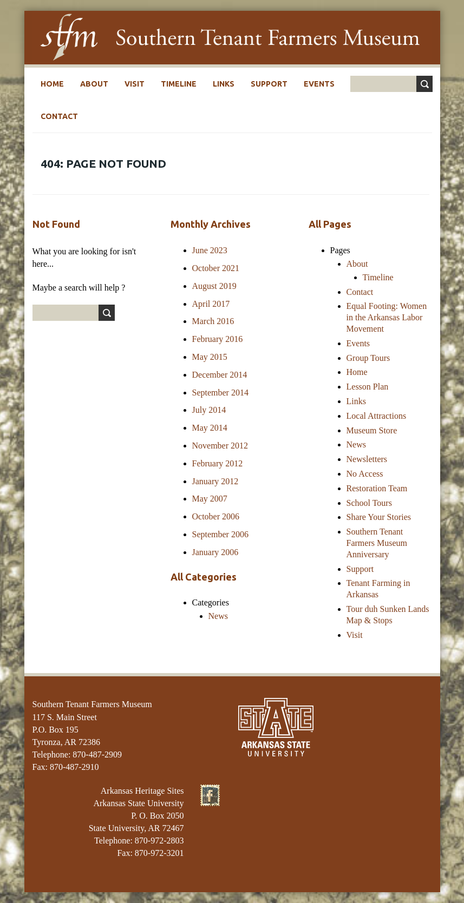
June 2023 (209, 250)
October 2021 (216, 268)
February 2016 (217, 339)
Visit (135, 84)
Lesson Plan (368, 386)
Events (319, 84)
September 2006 (220, 534)
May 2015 (209, 356)
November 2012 (220, 445)
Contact (59, 116)
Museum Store (372, 430)
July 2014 (209, 409)
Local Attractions (377, 415)
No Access (365, 473)
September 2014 (220, 392)
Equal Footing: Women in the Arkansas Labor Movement (387, 317)
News (218, 616)
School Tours (369, 502)
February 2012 (217, 463)
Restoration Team (377, 488)
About (94, 84)
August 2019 (214, 286)
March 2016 (213, 321)
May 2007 (209, 498)
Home (52, 84)
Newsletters (367, 459)
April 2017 (211, 303)
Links (223, 84)
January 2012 (215, 481)
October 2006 (216, 516)
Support (269, 84)
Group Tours (368, 357)
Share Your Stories (379, 517)
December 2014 (219, 374)
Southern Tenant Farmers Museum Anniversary (377, 543)
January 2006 (215, 552)
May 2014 (209, 427)
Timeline (179, 84)
